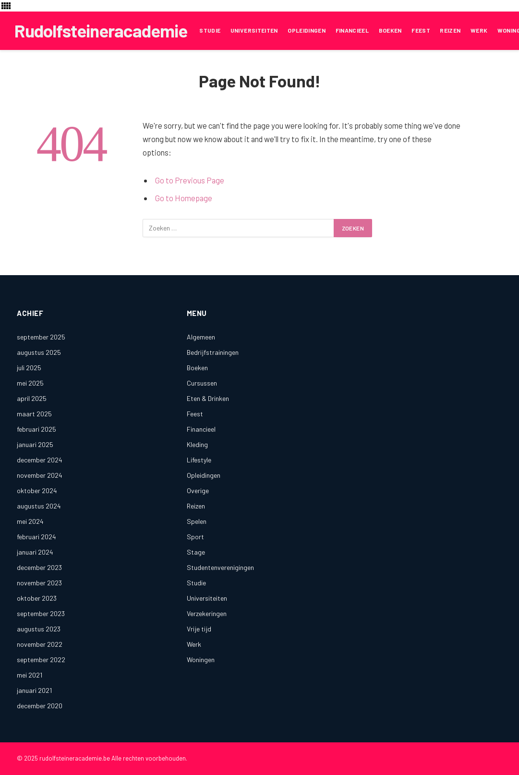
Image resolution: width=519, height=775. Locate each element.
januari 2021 (34, 690)
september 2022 (41, 659)
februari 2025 (36, 429)
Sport (195, 537)
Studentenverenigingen (220, 567)
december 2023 (39, 567)
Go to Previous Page (189, 180)
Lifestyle (199, 460)
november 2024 (39, 475)
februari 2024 (36, 537)
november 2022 (39, 644)
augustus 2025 (39, 352)
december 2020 (39, 706)
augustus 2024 (39, 506)
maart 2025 (34, 414)
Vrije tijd (199, 629)
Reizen (450, 30)
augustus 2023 (38, 629)
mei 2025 (30, 383)
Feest (420, 30)
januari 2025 (35, 444)
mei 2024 (30, 521)
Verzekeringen (207, 613)
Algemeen (201, 337)
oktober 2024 (37, 490)
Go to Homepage (183, 198)
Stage (196, 552)
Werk (479, 30)
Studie (209, 30)
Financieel (352, 30)
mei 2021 (29, 675)
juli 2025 (29, 367)
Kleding (197, 444)
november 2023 (39, 583)
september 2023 (41, 613)
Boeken (390, 30)
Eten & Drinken (208, 398)
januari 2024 (35, 552)
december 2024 (39, 460)
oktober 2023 (37, 598)
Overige (198, 490)
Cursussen (202, 383)
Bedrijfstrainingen (213, 352)
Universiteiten (254, 30)
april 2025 (32, 398)
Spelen (196, 521)
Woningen (201, 659)
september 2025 (41, 337)
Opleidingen (307, 30)
